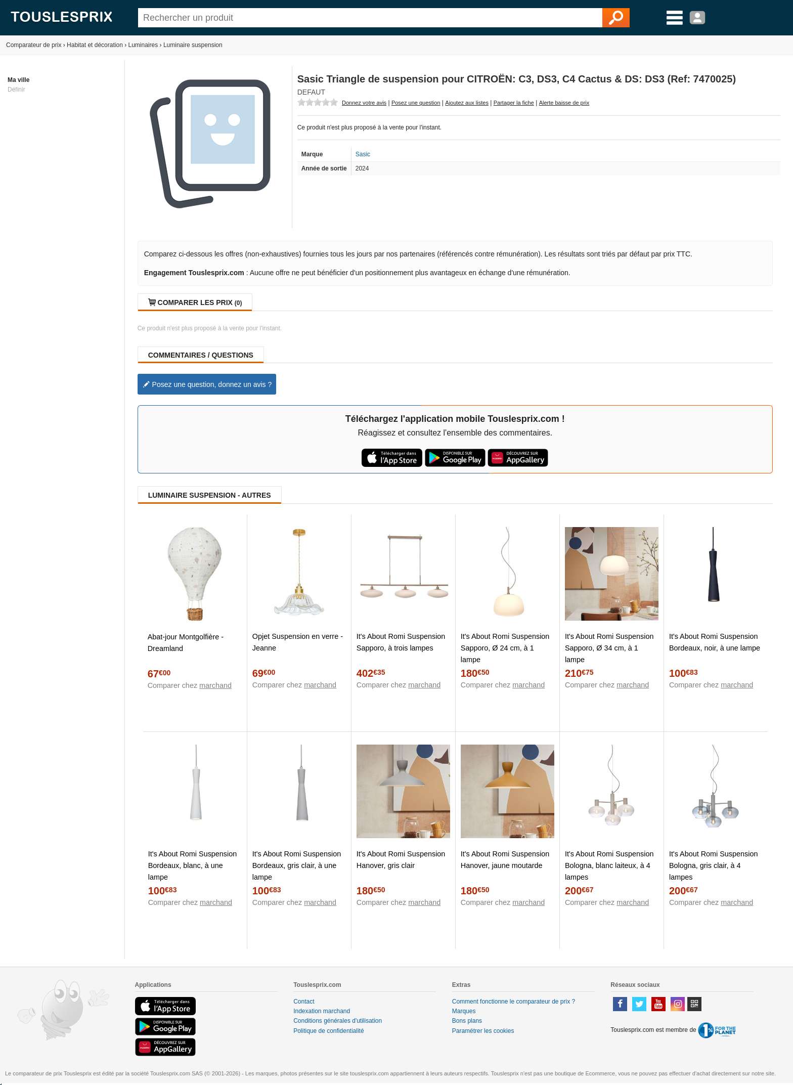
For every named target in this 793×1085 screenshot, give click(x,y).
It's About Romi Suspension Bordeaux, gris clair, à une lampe (296, 865)
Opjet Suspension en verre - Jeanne (297, 642)
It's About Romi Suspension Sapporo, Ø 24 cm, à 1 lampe (505, 648)
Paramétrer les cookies (483, 1030)
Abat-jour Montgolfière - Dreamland (186, 643)
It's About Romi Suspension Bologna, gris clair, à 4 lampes (713, 865)
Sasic (363, 154)
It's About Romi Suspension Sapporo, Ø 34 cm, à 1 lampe (609, 648)
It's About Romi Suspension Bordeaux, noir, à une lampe (714, 642)
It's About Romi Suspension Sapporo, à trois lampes (401, 642)
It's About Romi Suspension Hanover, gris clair (401, 860)
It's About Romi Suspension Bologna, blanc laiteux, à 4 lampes (609, 865)
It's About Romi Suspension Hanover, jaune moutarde (505, 860)
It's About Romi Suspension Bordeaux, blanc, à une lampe (192, 865)
